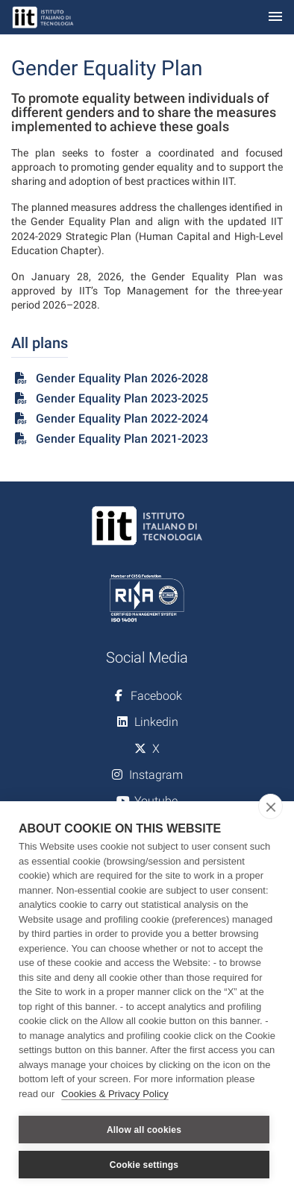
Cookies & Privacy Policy (115, 1093)
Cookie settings (144, 1165)
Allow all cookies (144, 1130)
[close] (270, 806)
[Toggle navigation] (275, 17)
